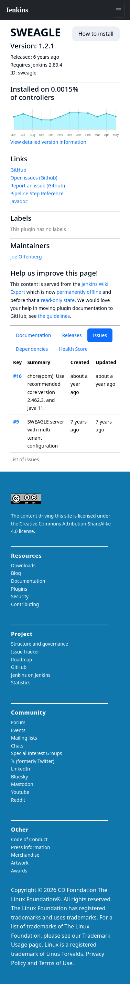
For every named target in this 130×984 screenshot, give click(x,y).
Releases (72, 335)
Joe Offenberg (26, 256)
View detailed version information (48, 142)
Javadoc (19, 201)
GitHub (18, 169)
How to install (95, 33)
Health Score (73, 349)
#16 (17, 376)
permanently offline (78, 292)
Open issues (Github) (33, 177)
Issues (100, 335)
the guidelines (54, 316)
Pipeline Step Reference (37, 193)
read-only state (58, 300)
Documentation (33, 335)
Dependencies (32, 349)
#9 (16, 421)
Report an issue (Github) (37, 185)
